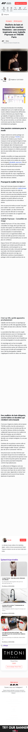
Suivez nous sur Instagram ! (13, 687)
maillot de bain (22, 188)
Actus (7, 41)
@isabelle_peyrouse (15, 162)
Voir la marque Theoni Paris (14, 666)
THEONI (17, 137)
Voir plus (23, 540)
